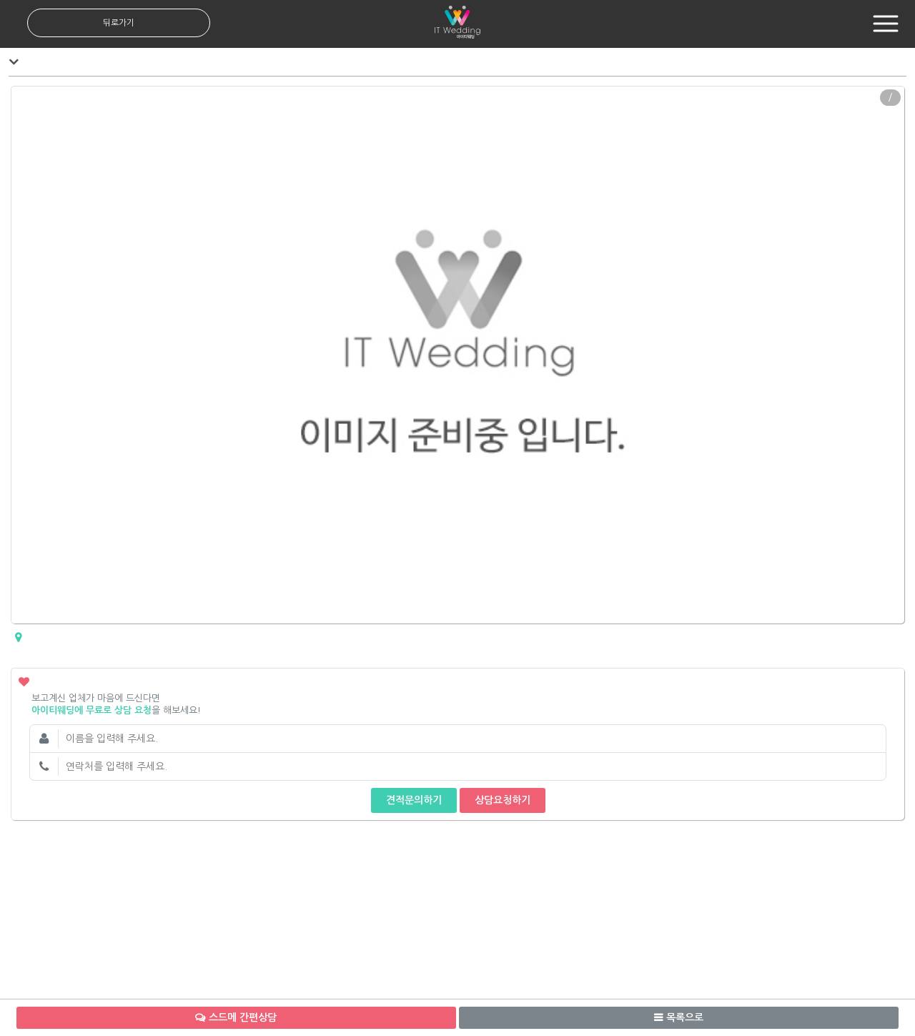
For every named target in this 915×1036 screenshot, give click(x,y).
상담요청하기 (502, 800)
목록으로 (684, 1017)
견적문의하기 (414, 800)
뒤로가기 (118, 23)
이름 (44, 738)
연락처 (44, 766)
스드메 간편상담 (243, 1017)
